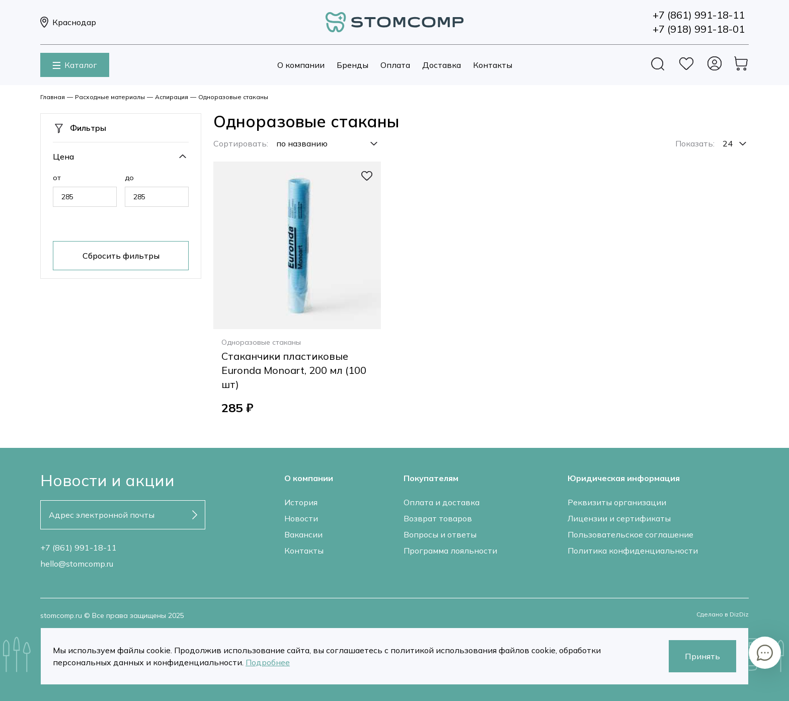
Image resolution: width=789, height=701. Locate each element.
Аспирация (171, 97)
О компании (301, 65)
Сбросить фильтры (121, 256)
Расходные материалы (110, 97)
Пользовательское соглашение (630, 534)
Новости (301, 518)
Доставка (441, 65)
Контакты (492, 65)
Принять (702, 656)
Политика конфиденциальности (633, 551)
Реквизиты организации (617, 502)
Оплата (395, 65)
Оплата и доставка (442, 502)
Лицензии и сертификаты (619, 518)
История (301, 502)
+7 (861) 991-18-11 (78, 547)
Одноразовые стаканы (233, 97)
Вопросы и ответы (440, 534)
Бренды (352, 65)
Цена (63, 156)
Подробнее (268, 662)
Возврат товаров (438, 518)
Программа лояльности (450, 551)
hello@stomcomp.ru (76, 564)
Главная (52, 97)
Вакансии (303, 534)
